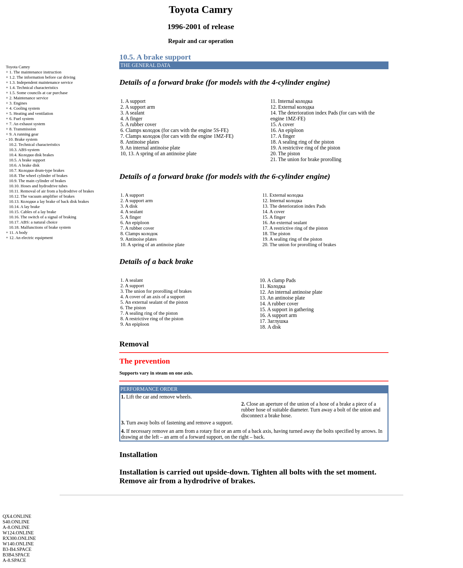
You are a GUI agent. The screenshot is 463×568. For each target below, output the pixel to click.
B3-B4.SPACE (17, 549)
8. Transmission (22, 128)
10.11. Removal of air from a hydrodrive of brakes (51, 191)
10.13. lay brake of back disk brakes (49, 201)
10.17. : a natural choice (33, 222)
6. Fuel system (21, 118)
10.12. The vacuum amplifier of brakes (42, 196)
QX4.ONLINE (17, 516)
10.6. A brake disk (24, 165)
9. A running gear (24, 134)
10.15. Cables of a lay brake (32, 211)
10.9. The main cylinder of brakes (37, 180)
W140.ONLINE (18, 543)
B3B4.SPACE (16, 554)
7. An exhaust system (27, 123)
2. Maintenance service (28, 97)
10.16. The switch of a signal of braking (42, 216)
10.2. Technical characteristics (34, 144)
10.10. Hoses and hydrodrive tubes (38, 185)
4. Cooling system (24, 108)
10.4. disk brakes (31, 154)
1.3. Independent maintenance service (41, 82)
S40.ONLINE (16, 521)
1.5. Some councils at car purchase (38, 92)
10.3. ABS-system (24, 149)
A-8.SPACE (14, 560)
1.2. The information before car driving (42, 77)
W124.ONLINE (18, 532)
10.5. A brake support (27, 160)
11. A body (18, 232)
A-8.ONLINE (16, 527)
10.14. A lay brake (24, 206)
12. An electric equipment (31, 237)
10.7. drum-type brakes (36, 170)
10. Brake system (23, 139)
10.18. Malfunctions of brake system (40, 227)
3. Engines (18, 103)
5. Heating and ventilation (31, 113)
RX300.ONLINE (19, 538)
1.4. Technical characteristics (33, 87)
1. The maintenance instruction (35, 72)
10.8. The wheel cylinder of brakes (38, 175)
